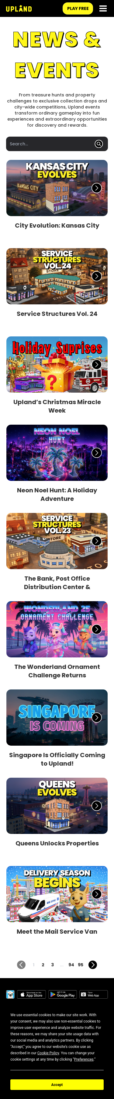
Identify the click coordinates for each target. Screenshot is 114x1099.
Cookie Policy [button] (48, 1053)
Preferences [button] (84, 1059)
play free (78, 8)
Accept (57, 1085)
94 (71, 965)
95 (80, 965)
